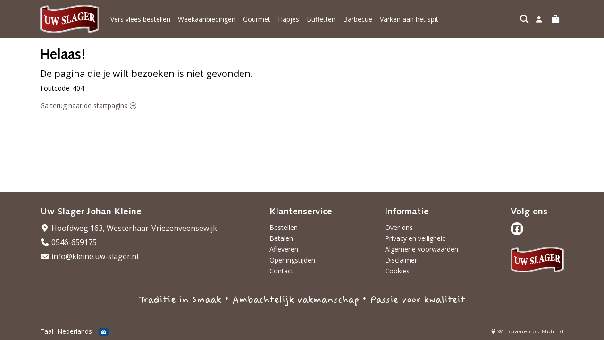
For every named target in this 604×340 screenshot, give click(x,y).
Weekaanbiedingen (206, 19)
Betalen (281, 238)
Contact (281, 270)
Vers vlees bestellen (140, 19)
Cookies (397, 270)
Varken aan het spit (409, 19)
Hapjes (288, 19)
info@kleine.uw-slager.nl (89, 256)
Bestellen (283, 227)
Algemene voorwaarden (421, 249)
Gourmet (256, 19)
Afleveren (283, 249)
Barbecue (357, 19)
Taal (46, 331)
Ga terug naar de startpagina (88, 105)
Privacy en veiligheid (415, 238)
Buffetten (321, 19)
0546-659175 (68, 242)
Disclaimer (401, 259)
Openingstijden (292, 259)
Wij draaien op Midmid (527, 332)
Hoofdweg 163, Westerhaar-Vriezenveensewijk (128, 228)
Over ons (399, 227)
